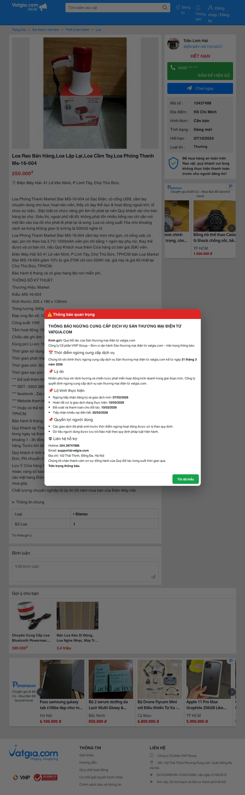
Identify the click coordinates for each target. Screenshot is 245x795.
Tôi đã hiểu (185, 479)
